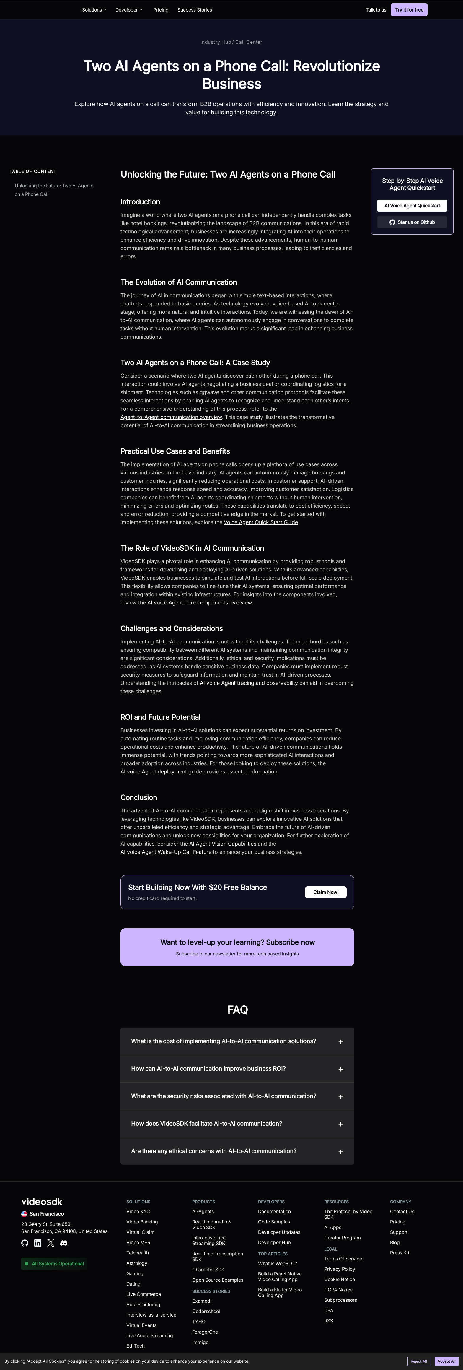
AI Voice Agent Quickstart (412, 206)
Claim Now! (325, 892)
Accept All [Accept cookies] (447, 1361)
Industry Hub (215, 42)
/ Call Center (247, 42)
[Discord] (354, 10)
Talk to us (376, 10)
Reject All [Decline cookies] (419, 1361)
